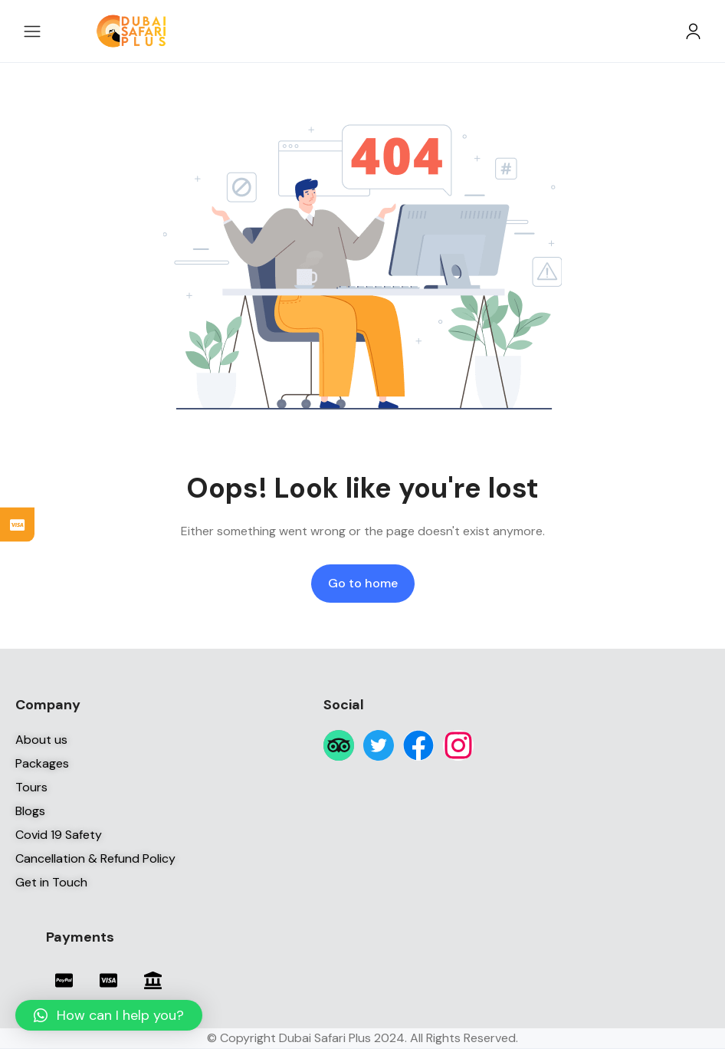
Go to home (363, 583)
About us (41, 740)
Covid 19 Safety (58, 835)
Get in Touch (51, 882)
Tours (31, 787)
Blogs (30, 811)
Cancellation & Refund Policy (95, 858)
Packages (42, 763)
